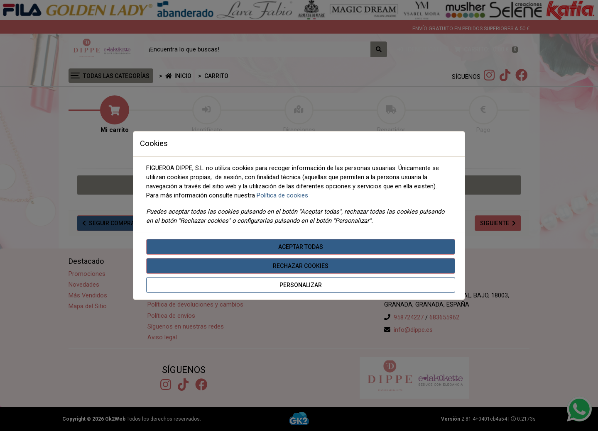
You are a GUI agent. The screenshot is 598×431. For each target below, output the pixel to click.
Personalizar (300, 285)
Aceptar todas (300, 247)
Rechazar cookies (300, 266)
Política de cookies (282, 195)
